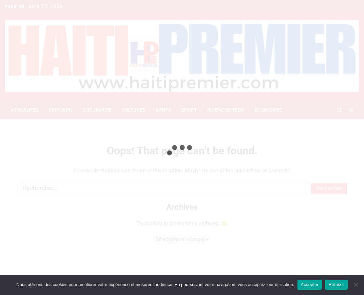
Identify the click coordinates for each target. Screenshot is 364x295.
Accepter (309, 284)
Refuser (336, 284)
